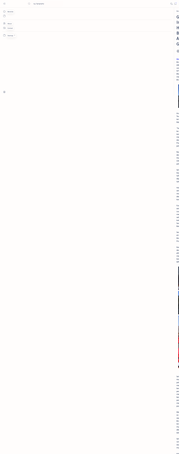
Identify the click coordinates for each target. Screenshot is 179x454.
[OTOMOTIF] (132, 137)
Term (126, 163)
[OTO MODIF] (149, 149)
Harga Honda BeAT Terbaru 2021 (141, 102)
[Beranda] (4, 11)
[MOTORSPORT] (132, 155)
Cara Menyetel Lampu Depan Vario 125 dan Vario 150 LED (140, 63)
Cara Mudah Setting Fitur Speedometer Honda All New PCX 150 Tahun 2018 (142, 122)
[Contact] (4, 28)
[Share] (116, 34)
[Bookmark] (175, 4)
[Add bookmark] (110, 34)
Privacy (141, 163)
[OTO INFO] (132, 149)
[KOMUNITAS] (149, 143)
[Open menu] (4, 4)
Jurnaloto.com (32, 450)
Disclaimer (133, 163)
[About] (4, 23)
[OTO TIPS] (149, 137)
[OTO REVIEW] (149, 155)
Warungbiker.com (39, 42)
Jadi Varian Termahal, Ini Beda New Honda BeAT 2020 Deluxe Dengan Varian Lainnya (141, 52)
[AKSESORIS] (132, 143)
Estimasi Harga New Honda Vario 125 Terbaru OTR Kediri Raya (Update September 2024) (142, 21)
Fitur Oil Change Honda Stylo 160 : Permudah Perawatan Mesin (142, 93)
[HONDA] (42, 11)
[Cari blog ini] (45, 3)
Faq (147, 163)
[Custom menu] (4, 35)
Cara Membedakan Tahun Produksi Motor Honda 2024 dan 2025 (142, 40)
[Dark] (171, 4)
